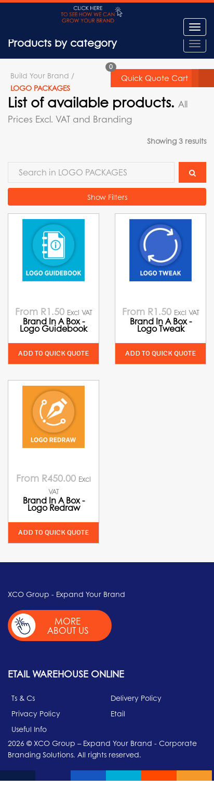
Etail (118, 713)
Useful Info (29, 729)
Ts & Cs (23, 698)
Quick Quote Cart (167, 78)
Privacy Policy (35, 713)
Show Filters (107, 197)
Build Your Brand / (42, 75)
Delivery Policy (136, 698)
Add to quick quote (53, 353)
